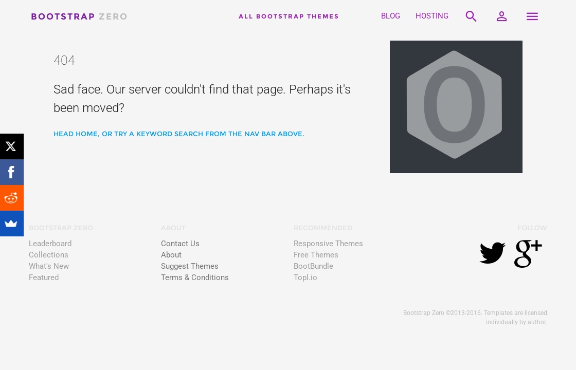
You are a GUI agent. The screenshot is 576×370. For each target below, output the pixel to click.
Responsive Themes (328, 243)
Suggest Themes (190, 266)
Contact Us (180, 243)
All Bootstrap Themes (289, 16)
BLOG (390, 16)
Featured (44, 277)
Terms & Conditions (195, 277)
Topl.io (305, 277)
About (171, 255)
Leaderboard (50, 243)
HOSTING (432, 16)
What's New (49, 266)
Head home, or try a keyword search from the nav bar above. (178, 134)
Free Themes (316, 255)
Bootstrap (79, 16)
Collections (48, 255)
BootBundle (313, 266)
